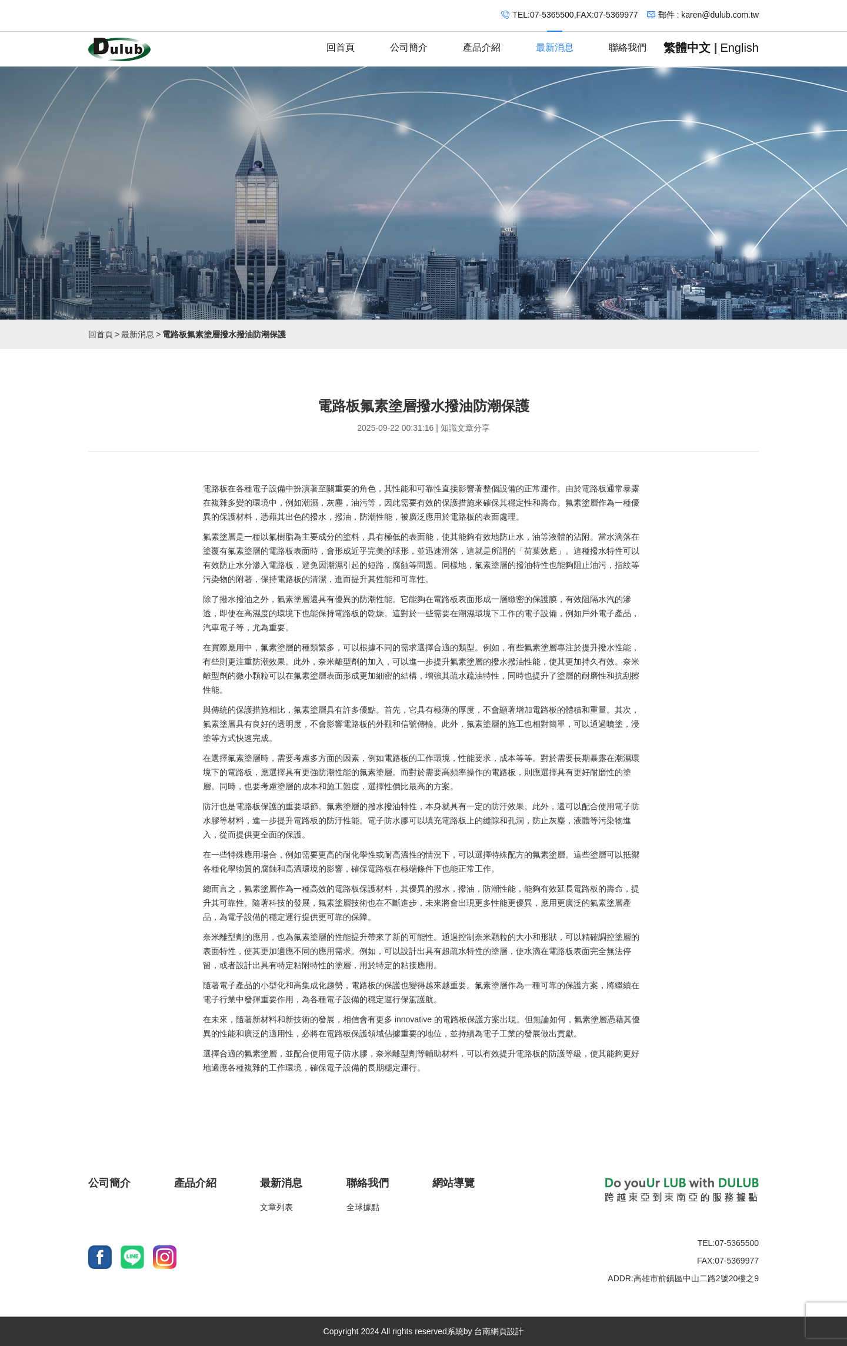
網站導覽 (453, 1183)
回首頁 (340, 42)
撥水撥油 (235, 599)
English (739, 47)
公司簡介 (409, 42)
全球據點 (362, 1207)
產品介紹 (482, 42)
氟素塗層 (581, 502)
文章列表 (276, 1207)
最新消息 (554, 42)
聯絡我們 (627, 42)
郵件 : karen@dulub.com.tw (708, 14)
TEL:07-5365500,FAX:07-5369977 (575, 14)
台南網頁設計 (498, 1331)
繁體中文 (687, 47)
